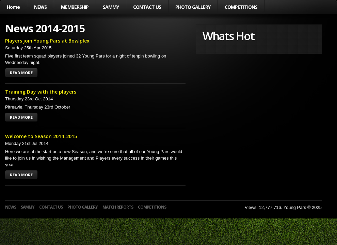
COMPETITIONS (241, 7)
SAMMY (111, 7)
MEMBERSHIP (75, 7)
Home (13, 7)
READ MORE (21, 72)
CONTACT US (147, 7)
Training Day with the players (40, 91)
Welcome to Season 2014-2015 (41, 136)
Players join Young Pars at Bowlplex (47, 40)
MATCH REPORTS (117, 207)
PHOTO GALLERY (192, 7)
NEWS (40, 7)
